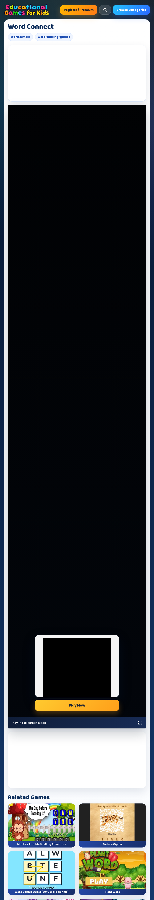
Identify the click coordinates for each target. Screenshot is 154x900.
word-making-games (54, 37)
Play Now (77, 705)
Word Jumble (20, 37)
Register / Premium (79, 10)
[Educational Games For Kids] (27, 10)
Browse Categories (131, 10)
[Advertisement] (77, 73)
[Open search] (105, 10)
